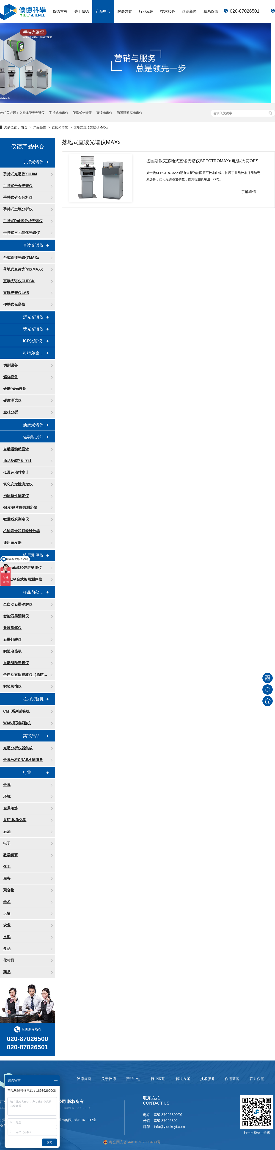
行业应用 (146, 11)
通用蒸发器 (12, 543)
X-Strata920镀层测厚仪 (22, 568)
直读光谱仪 (104, 113)
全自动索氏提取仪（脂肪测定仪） (26, 675)
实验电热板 (12, 651)
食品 (7, 949)
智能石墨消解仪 (16, 616)
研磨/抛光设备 (14, 389)
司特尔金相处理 (34, 353)
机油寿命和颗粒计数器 (21, 531)
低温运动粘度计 (16, 472)
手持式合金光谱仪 (18, 186)
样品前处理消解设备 (34, 592)
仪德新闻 (189, 11)
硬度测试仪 (12, 400)
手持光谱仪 (33, 161)
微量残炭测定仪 (16, 519)
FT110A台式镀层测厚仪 (22, 579)
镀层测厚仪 (33, 555)
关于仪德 (81, 11)
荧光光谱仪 (33, 329)
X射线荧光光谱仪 (32, 113)
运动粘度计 (33, 436)
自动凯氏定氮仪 (16, 663)
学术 (7, 902)
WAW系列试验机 (17, 723)
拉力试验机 (33, 699)
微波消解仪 (12, 628)
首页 (24, 127)
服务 (7, 878)
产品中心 (103, 11)
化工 (7, 867)
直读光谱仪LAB (16, 293)
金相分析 (10, 412)
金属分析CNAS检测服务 (23, 760)
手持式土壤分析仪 (18, 209)
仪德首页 (60, 11)
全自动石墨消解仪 (18, 604)
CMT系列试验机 (16, 711)
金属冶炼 (10, 808)
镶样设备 (10, 377)
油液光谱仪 (33, 425)
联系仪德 (211, 11)
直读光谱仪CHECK (19, 281)
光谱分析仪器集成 (18, 748)
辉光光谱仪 (33, 317)
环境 (7, 796)
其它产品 (31, 735)
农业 (7, 925)
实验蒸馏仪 (12, 686)
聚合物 (8, 890)
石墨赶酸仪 (12, 639)
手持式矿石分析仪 (18, 197)
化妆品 (8, 960)
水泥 (7, 937)
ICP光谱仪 (32, 341)
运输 (7, 913)
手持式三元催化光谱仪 (21, 233)
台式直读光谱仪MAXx (21, 258)
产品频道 (40, 127)
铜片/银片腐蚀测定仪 (20, 507)
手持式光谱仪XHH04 (20, 174)
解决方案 (124, 11)
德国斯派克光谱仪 (129, 113)
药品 (7, 972)
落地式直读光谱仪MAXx (91, 127)
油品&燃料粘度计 (17, 461)
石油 (7, 832)
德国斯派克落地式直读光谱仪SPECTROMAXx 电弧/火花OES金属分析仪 (204, 161)
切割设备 (10, 365)
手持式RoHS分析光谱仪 (23, 221)
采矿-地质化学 (14, 820)
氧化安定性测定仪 (18, 484)
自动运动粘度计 (16, 449)
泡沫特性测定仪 (16, 496)
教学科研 (10, 855)
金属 (7, 785)
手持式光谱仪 (58, 113)
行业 (27, 772)
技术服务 (167, 11)
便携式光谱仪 (82, 113)
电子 (7, 843)
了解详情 (248, 192)
